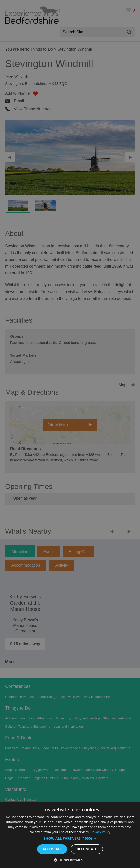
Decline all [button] (87, 849)
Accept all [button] (52, 849)
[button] (70, 838)
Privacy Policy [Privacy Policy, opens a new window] (100, 832)
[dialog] (70, 835)
